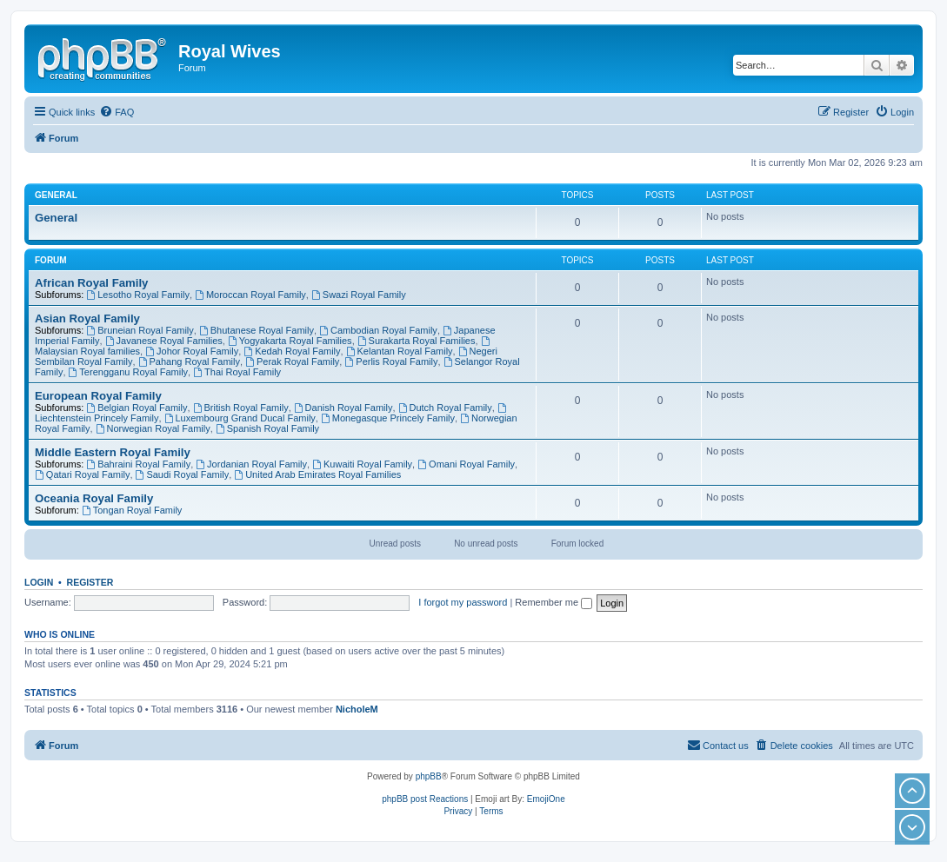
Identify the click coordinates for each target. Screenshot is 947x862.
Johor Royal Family (191, 351)
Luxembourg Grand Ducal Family (240, 418)
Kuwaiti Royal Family (362, 464)
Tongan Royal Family (132, 510)
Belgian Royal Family (136, 407)
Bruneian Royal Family (140, 330)
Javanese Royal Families (164, 340)
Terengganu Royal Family (129, 372)
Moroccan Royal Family (250, 294)
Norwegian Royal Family (153, 428)
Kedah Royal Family (291, 351)
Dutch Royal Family (445, 407)
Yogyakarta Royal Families (290, 340)
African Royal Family (91, 282)
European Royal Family (98, 395)
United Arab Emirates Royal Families (317, 474)
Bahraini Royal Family (138, 464)
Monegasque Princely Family (388, 418)
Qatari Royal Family (82, 474)
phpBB (429, 776)
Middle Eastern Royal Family (112, 452)
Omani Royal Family (466, 464)
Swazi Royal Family (358, 294)
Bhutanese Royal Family (256, 330)
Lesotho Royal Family (138, 294)
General (56, 195)
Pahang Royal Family (189, 361)
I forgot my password (462, 602)
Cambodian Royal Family (378, 330)
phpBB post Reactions (425, 799)
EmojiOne (546, 799)
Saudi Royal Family (183, 474)
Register (90, 582)
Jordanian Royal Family (251, 464)
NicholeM (357, 709)
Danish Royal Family (343, 407)
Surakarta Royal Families (416, 340)
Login (38, 582)
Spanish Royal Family (267, 428)
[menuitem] (116, 112)
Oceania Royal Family (94, 498)
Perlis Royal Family (390, 361)
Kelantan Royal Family (399, 351)
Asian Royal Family (87, 318)
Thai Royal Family (237, 372)
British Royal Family (241, 407)
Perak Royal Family (292, 361)
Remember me (553, 602)
